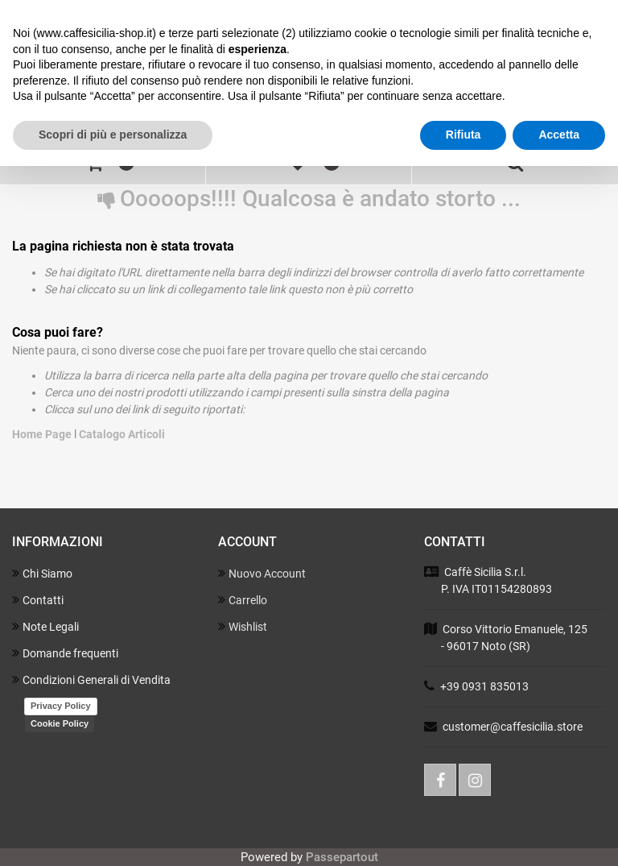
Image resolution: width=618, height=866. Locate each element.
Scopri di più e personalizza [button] (113, 134)
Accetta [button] (558, 134)
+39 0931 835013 (484, 686)
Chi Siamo (42, 573)
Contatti (38, 600)
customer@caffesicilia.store (513, 726)
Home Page (43, 434)
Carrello (242, 600)
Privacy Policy (61, 706)
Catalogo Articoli (122, 434)
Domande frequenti (65, 653)
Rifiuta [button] (463, 134)
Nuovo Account (262, 573)
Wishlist (242, 626)
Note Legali (45, 626)
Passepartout (342, 857)
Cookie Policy (60, 723)
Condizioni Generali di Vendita (91, 679)
